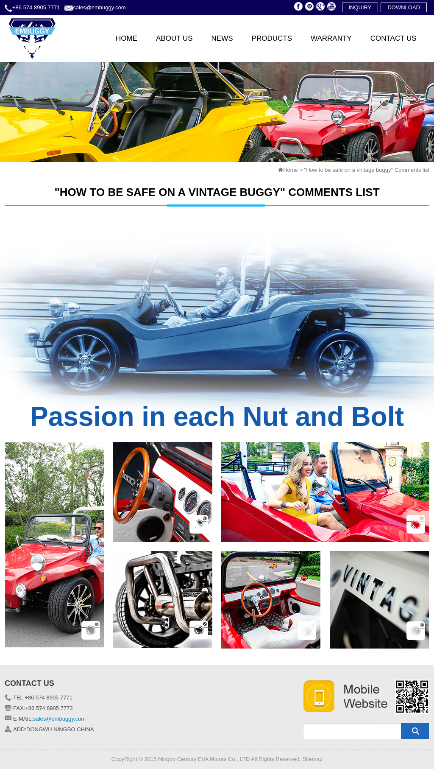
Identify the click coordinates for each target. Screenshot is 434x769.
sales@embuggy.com (99, 7)
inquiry (360, 7)
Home (290, 170)
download (403, 7)
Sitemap (312, 759)
